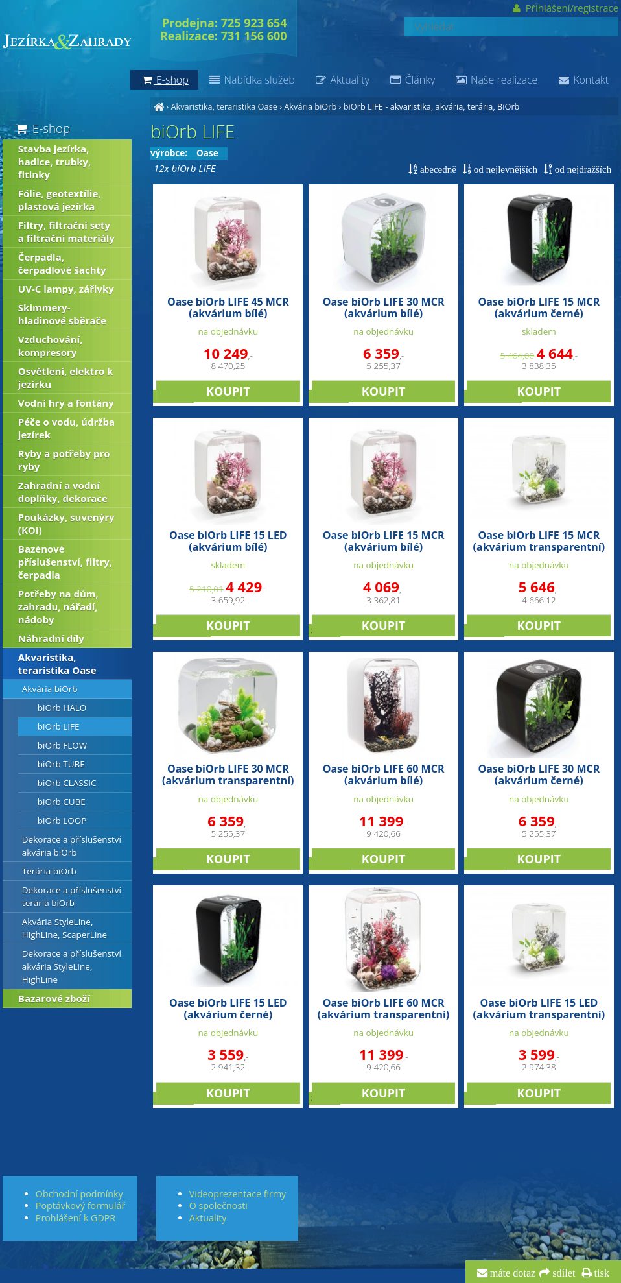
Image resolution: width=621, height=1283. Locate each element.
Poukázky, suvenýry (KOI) (66, 523)
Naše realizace (495, 80)
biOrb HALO (62, 707)
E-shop (42, 128)
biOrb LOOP (62, 820)
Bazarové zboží (54, 998)
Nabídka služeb (251, 80)
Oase (207, 153)
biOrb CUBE (62, 802)
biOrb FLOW (62, 745)
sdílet (562, 1273)
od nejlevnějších (504, 169)
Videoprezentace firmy (237, 1194)
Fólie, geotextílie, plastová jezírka (59, 200)
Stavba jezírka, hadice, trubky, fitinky (54, 161)
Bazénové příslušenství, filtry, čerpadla (65, 561)
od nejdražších (581, 169)
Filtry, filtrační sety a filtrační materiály (66, 232)
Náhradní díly (51, 638)
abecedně (436, 169)
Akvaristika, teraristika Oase (223, 106)
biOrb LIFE (363, 106)
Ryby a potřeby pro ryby (64, 460)
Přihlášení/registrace (565, 7)
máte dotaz (511, 1273)
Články (412, 80)
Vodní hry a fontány (66, 402)
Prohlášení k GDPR (75, 1218)
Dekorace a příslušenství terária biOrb (71, 896)
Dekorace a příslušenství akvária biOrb (71, 845)
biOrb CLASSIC (67, 783)
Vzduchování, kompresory (50, 346)
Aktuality (341, 80)
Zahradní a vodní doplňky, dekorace (63, 492)
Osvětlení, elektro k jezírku (65, 377)
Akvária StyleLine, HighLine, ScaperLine (64, 928)
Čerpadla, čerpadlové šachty (62, 263)
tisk (600, 1273)
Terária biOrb (49, 871)
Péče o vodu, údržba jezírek (66, 428)
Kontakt (583, 80)
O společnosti (218, 1205)
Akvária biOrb (310, 106)
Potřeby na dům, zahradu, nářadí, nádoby (58, 606)
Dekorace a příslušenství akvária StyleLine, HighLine (71, 966)
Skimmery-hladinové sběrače (62, 314)
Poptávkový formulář (80, 1205)
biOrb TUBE (61, 764)
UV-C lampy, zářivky (66, 288)
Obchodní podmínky (79, 1194)
